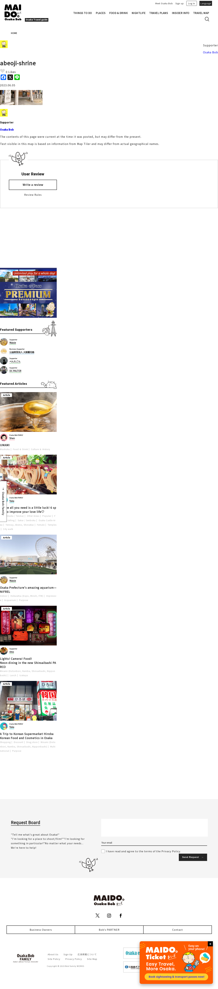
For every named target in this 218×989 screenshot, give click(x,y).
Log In (191, 3)
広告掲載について (87, 954)
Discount (18, 742)
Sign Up (68, 954)
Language (205, 3)
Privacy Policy (73, 959)
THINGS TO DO (82, 13)
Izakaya (23, 675)
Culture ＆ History (40, 449)
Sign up (179, 3)
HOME (14, 33)
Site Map (92, 959)
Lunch (13, 675)
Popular (46, 515)
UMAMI (5, 445)
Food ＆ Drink (20, 449)
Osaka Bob (210, 52)
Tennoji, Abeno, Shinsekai (20, 524)
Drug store (32, 742)
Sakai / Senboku (27, 520)
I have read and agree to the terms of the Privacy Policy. (143, 851)
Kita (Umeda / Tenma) (12, 515)
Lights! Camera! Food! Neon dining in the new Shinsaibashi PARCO (28, 663)
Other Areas (33, 515)
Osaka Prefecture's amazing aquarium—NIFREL (28, 589)
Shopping (5, 742)
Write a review (33, 185)
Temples (52, 524)
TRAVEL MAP (201, 13)
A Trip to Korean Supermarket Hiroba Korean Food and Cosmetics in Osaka (26, 736)
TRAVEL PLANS (158, 13)
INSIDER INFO (180, 13)
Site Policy (54, 959)
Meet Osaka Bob (164, 3)
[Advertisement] (28, 238)
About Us (53, 954)
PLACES (100, 13)
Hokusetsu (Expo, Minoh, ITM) (27, 595)
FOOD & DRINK (118, 13)
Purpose (23, 600)
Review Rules (33, 194)
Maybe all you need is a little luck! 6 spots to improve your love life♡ (28, 509)
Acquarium (10, 600)
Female (41, 524)
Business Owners (41, 929)
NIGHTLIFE (139, 13)
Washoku (5, 449)
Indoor (3, 595)
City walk (8, 528)
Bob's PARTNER (109, 929)
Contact (177, 929)
